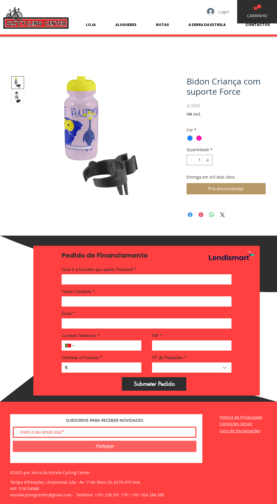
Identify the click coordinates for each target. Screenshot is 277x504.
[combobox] (192, 367)
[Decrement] (190, 160)
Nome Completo (78, 291)
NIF (157, 335)
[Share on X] (222, 214)
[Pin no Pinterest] (201, 214)
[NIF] (190, 345)
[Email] (145, 323)
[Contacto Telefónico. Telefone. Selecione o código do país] (70, 345)
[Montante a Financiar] (103, 367)
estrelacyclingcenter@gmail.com (41, 495)
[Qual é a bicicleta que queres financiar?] (145, 279)
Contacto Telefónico (81, 335)
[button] (257, 7)
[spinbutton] (199, 160)
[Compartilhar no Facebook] (190, 214)
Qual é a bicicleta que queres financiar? (99, 269)
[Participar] (104, 446)
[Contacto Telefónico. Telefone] (107, 345)
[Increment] (208, 160)
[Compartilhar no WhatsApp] (211, 214)
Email (68, 313)
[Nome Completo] (145, 301)
